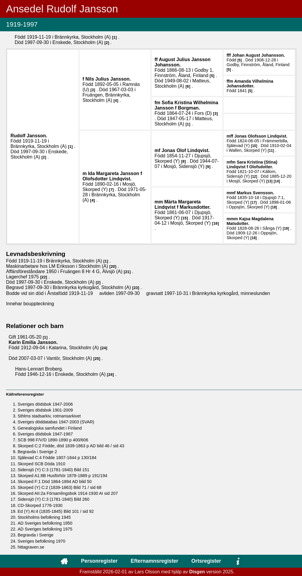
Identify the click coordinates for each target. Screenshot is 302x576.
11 (271, 151)
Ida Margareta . (112, 176)
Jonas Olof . (186, 150)
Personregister (99, 561)
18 (274, 207)
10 (254, 146)
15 (184, 218)
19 (286, 228)
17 (253, 202)
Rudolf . (28, 135)
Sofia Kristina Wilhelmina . (186, 105)
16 (215, 223)
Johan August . (258, 55)
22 (44, 277)
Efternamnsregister (154, 561)
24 (103, 348)
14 (277, 181)
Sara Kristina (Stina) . (251, 164)
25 (97, 358)
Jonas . (261, 136)
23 (136, 287)
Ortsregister (206, 561)
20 (113, 266)
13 (269, 181)
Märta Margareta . (183, 204)
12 (254, 176)
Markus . (255, 192)
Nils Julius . (108, 78)
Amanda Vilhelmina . (249, 83)
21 (127, 272)
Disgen (197, 571)
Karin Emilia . (33, 342)
